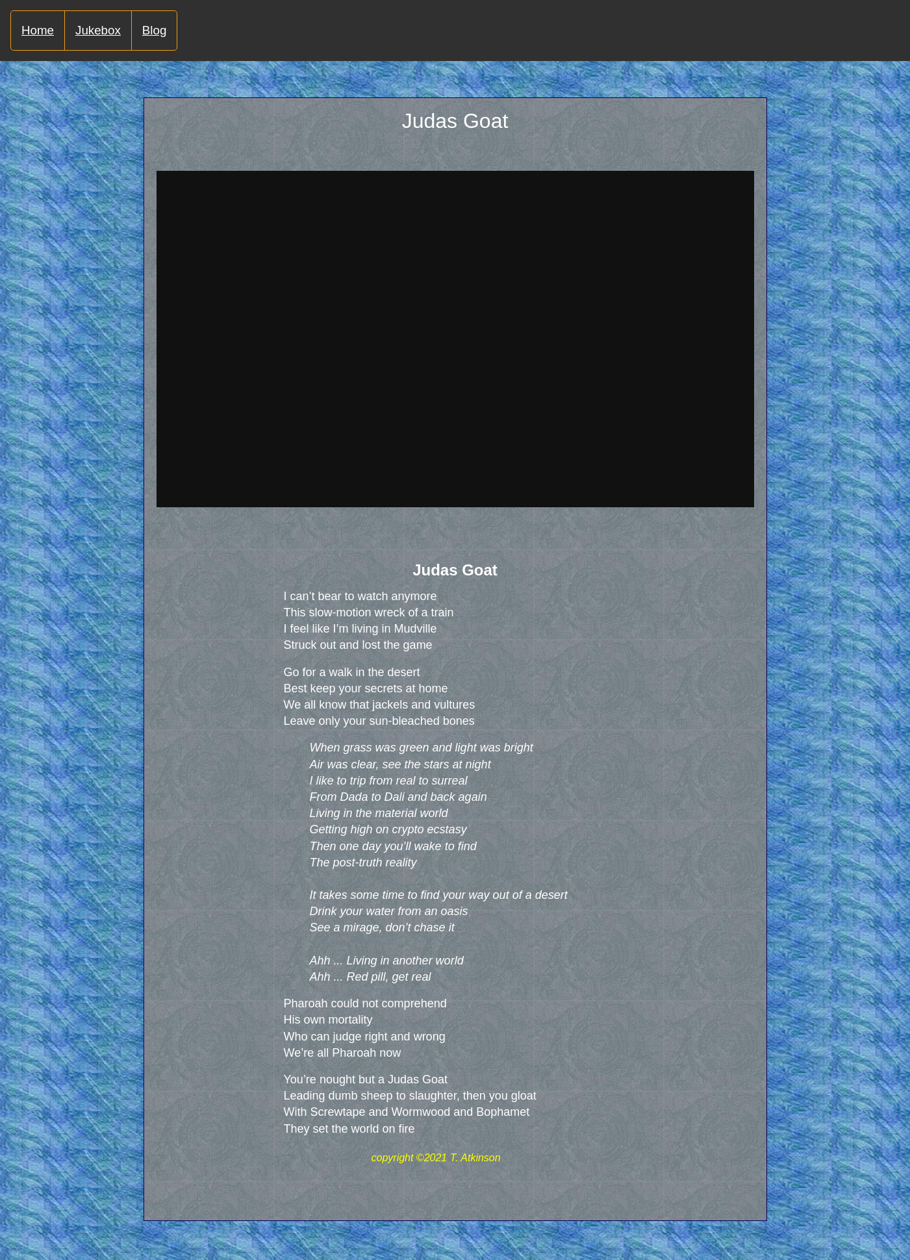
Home (37, 30)
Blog (154, 30)
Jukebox (98, 30)
